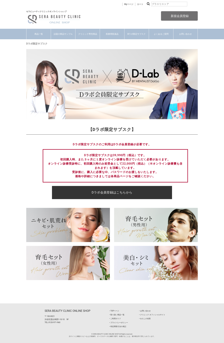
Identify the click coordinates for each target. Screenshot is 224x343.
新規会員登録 (179, 16)
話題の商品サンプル (63, 34)
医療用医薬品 (112, 34)
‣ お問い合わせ (145, 311)
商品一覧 (38, 34)
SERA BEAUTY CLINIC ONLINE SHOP (67, 311)
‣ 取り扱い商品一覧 (116, 315)
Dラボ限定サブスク (137, 34)
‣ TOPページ (114, 311)
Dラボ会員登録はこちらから (112, 192)
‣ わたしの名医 (145, 319)
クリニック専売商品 (87, 34)
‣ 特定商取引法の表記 (117, 326)
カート (140, 4)
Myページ (128, 4)
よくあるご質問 (161, 34)
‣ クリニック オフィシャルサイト (152, 315)
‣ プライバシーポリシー (118, 323)
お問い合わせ (185, 34)
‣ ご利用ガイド (115, 319)
